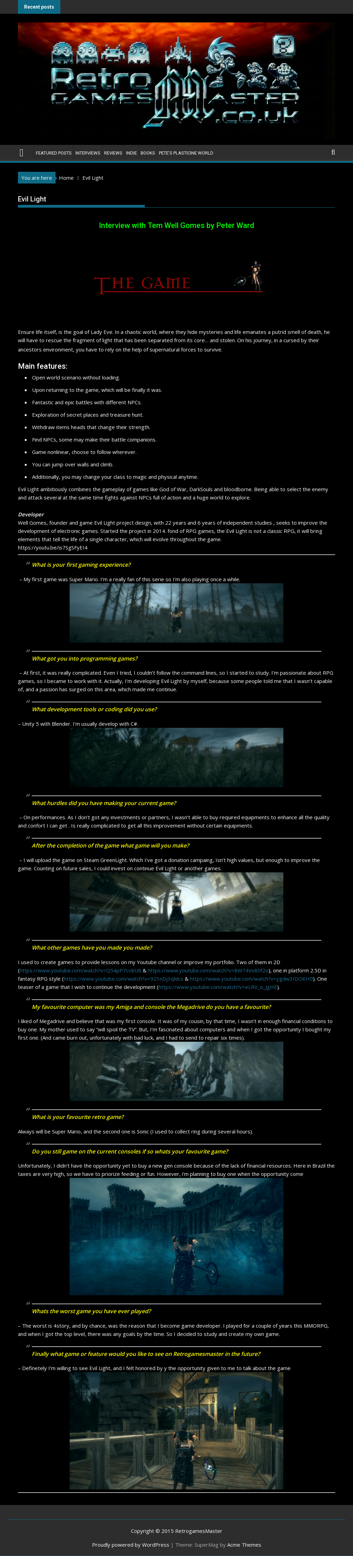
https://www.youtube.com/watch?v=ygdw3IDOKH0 (251, 978)
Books (148, 153)
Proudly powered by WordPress (130, 1544)
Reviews (113, 153)
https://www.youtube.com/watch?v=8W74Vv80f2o (208, 970)
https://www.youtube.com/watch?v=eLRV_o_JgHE (218, 986)
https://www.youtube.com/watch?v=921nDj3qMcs (123, 978)
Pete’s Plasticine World (186, 153)
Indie (131, 153)
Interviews (87, 153)
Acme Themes (244, 1544)
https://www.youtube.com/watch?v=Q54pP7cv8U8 (80, 970)
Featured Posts (54, 153)
